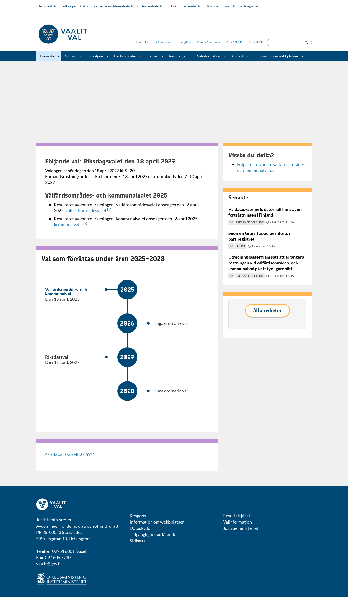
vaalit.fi (229, 6)
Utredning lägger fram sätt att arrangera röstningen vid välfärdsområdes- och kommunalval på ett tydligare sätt (266, 262)
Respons (138, 515)
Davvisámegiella (208, 42)
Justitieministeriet (240, 528)
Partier (152, 56)
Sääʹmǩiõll (256, 42)
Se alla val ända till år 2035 (69, 454)
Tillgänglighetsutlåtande (153, 534)
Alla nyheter (267, 310)
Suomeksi (142, 42)
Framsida (47, 56)
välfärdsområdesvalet (88, 210)
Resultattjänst (179, 56)
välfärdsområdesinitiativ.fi (113, 6)
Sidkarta (138, 540)
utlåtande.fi (212, 6)
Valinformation (208, 56)
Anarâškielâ (234, 42)
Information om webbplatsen (276, 56)
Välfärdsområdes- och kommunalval (66, 291)
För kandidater (125, 56)
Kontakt (237, 56)
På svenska (163, 42)
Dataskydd (140, 528)
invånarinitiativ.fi (149, 6)
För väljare (95, 56)
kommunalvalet (70, 224)
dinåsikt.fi (173, 6)
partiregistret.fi (250, 6)
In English (184, 42)
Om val (70, 56)
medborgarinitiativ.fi (75, 6)
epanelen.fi (192, 6)
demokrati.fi (47, 6)
